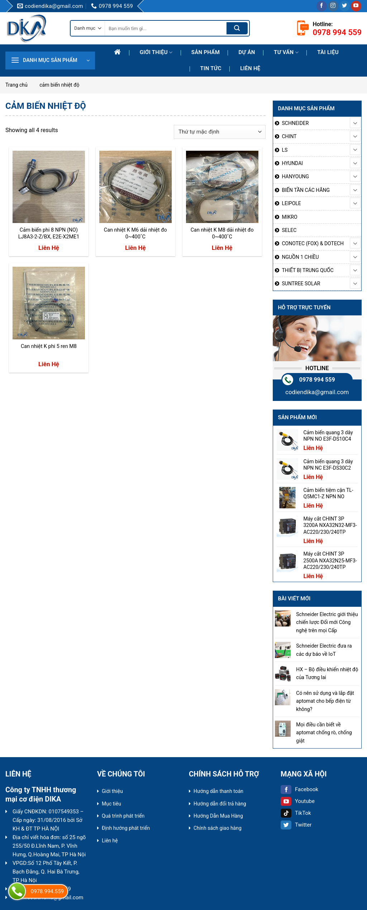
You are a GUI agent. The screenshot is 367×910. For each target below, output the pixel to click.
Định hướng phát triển (126, 828)
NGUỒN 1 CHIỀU (300, 257)
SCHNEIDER (295, 123)
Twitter (296, 825)
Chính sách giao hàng (218, 828)
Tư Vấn (286, 52)
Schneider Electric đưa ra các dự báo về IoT (324, 650)
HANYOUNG (295, 176)
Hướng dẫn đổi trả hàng (220, 804)
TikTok (296, 813)
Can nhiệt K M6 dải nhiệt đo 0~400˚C (135, 233)
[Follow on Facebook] (321, 6)
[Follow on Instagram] (333, 6)
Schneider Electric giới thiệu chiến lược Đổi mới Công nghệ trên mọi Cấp (327, 622)
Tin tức (210, 68)
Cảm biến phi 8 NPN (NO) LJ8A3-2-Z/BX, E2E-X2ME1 (49, 233)
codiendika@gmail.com (317, 392)
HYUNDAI (292, 163)
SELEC (289, 230)
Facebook (299, 789)
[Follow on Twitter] (344, 6)
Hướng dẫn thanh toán (218, 791)
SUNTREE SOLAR (301, 283)
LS (285, 150)
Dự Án (246, 52)
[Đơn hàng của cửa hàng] (219, 132)
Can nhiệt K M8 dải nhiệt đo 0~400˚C (222, 233)
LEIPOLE (291, 203)
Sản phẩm (205, 52)
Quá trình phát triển (123, 816)
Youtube (298, 801)
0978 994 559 (317, 379)
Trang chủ (16, 85)
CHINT (289, 136)
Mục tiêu (111, 804)
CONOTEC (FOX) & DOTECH (313, 243)
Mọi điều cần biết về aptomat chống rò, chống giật (324, 733)
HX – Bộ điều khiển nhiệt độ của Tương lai (327, 673)
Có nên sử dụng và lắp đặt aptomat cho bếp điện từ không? (325, 701)
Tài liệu (328, 52)
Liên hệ (250, 68)
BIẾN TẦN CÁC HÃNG (306, 190)
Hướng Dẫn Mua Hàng (218, 816)
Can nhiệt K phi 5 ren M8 (49, 346)
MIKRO (289, 217)
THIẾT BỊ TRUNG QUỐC (308, 270)
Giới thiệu (156, 52)
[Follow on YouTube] (356, 6)
